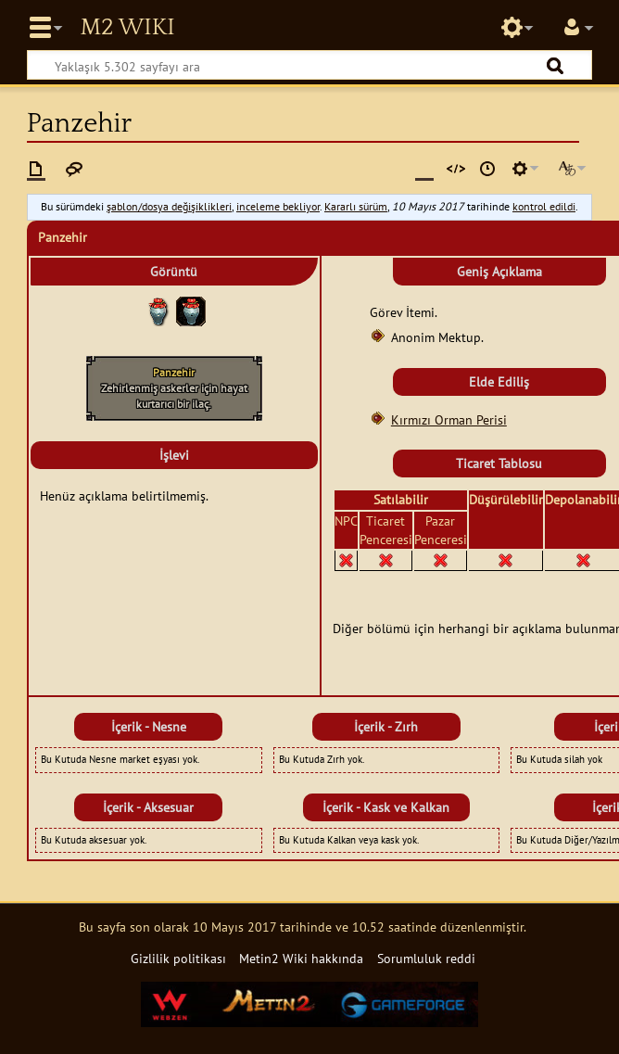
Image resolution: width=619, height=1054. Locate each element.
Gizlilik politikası (178, 958)
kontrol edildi (543, 206)
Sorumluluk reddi (426, 958)
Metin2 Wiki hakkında (301, 958)
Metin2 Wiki (127, 27)
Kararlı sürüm (355, 206)
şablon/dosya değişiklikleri (169, 206)
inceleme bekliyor (278, 206)
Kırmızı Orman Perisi (449, 419)
